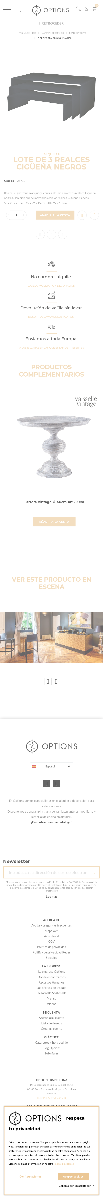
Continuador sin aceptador (76, 1185)
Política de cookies (64, 1163)
